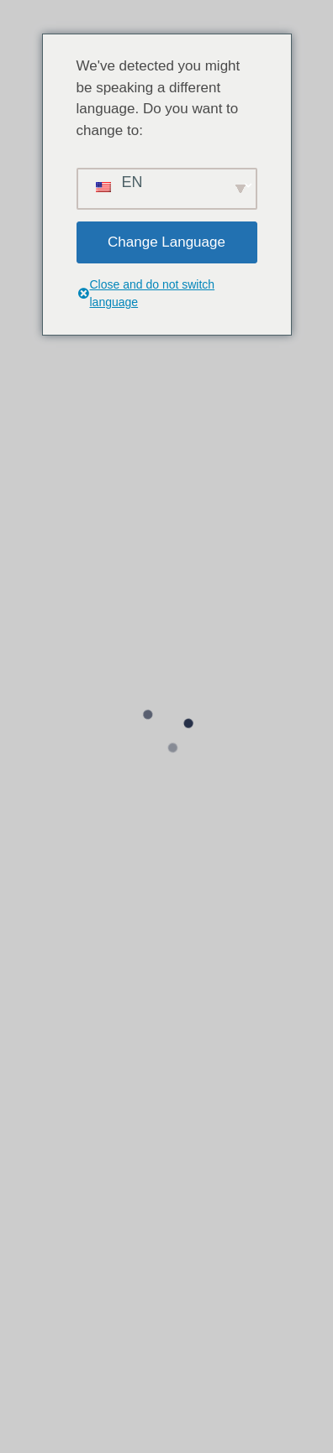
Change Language (166, 242)
